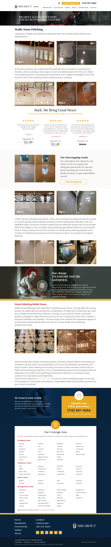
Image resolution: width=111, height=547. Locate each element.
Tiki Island (79, 474)
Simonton (60, 460)
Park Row (60, 449)
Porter (59, 495)
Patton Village (61, 490)
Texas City (79, 471)
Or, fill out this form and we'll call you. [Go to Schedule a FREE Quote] (78, 414)
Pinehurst (60, 492)
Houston (40, 449)
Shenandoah (61, 500)
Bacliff (21, 469)
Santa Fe (79, 469)
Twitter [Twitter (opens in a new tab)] (46, 532)
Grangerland (23, 503)
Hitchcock (60, 466)
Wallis (78, 452)
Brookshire (22, 449)
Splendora (60, 503)
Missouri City (42, 460)
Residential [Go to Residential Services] (47, 7)
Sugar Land (79, 446)
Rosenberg (60, 454)
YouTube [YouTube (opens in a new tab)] (51, 532)
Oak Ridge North (43, 503)
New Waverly (42, 500)
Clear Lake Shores (25, 474)
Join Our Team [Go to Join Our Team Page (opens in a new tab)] (43, 526)
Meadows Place (43, 457)
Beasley (21, 444)
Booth (21, 446)
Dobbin (21, 500)
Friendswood (42, 469)
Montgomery (42, 495)
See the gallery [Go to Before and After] (74, 181)
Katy (39, 452)
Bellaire (21, 481)
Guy (39, 446)
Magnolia (41, 492)
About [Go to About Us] (74, 7)
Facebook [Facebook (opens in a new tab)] (42, 532)
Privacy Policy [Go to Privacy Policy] (27, 542)
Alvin (20, 466)
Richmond (60, 452)
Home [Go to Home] (18, 519)
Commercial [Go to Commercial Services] (58, 7)
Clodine (21, 452)
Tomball (78, 483)
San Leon (79, 466)
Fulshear (40, 444)
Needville (60, 444)
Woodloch (79, 498)
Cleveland (22, 490)
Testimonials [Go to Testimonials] (83, 7)
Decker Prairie (23, 498)
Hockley (21, 506)
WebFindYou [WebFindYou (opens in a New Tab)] (93, 542)
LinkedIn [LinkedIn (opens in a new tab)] (55, 532)
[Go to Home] (28, 6)
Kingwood (41, 490)
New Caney (41, 498)
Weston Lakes (80, 454)
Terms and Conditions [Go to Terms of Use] (39, 542)
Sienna (59, 457)
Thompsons (80, 449)
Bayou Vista (23, 471)
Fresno (21, 460)
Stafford (78, 444)
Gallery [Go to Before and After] (67, 7)
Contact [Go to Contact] (93, 7)
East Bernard (23, 457)
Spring (59, 506)
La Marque (60, 471)
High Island (41, 474)
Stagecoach (80, 490)
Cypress (21, 483)
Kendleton (41, 454)
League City (61, 474)
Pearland (79, 481)
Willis (77, 495)
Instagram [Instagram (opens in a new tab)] (37, 532)
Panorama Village (44, 506)
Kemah (59, 469)
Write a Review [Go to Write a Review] (59, 3)
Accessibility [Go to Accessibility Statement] (18, 542)
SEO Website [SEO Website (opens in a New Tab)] (84, 542)
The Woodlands (81, 492)
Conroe (21, 492)
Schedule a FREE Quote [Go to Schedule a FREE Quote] (71, 3)
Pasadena (60, 483)
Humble (40, 483)
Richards (60, 498)
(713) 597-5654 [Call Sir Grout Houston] (89, 3)
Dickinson (41, 466)
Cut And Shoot (23, 495)
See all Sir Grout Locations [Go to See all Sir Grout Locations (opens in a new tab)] (46, 510)
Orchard (59, 446)
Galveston (41, 471)
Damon (21, 454)
